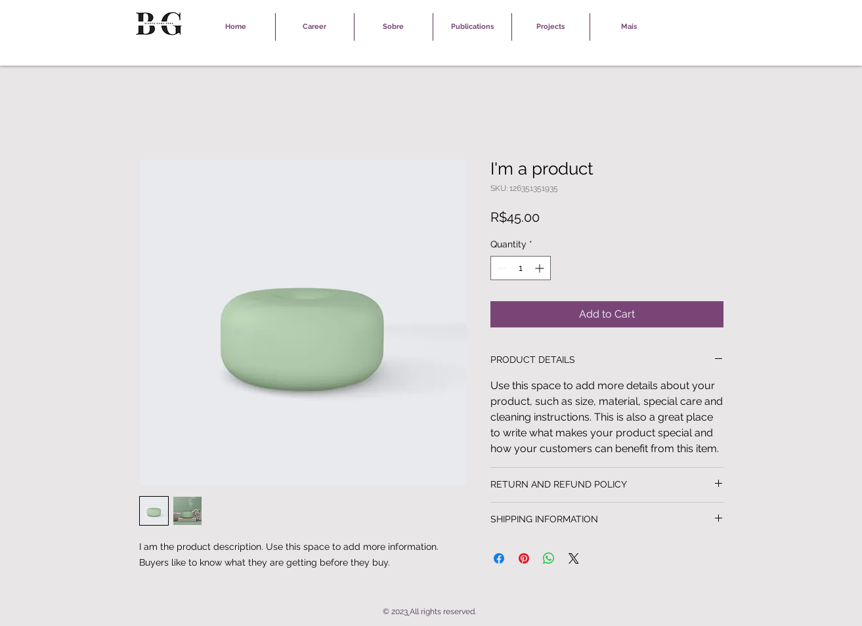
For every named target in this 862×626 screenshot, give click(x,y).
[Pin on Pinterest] (524, 558)
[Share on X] (574, 558)
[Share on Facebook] (499, 558)
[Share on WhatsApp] (549, 558)
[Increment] (540, 268)
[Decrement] (500, 268)
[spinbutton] (520, 268)
